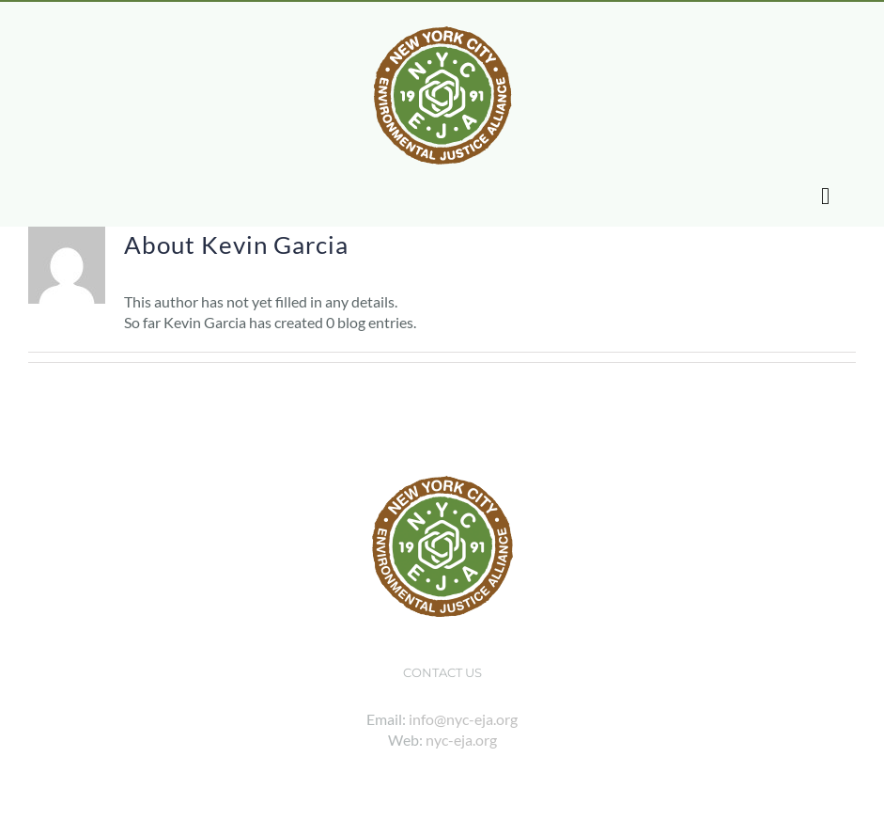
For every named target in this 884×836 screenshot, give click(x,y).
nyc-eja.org (461, 740)
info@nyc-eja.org (463, 719)
